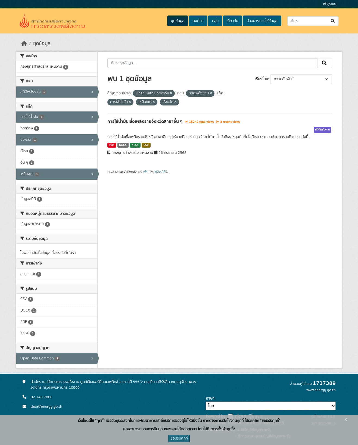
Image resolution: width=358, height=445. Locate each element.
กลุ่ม (215, 21)
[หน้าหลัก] (24, 43)
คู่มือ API (160, 171)
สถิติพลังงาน (322, 130)
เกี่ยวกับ (232, 21)
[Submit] (333, 21)
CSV (146, 145)
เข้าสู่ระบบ (329, 4)
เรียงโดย (261, 79)
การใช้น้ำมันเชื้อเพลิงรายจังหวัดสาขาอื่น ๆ (145, 121)
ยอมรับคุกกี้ (179, 438)
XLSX (135, 145)
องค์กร (198, 21)
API (145, 171)
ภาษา (210, 398)
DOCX (123, 145)
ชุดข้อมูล (177, 21)
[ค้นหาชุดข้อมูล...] (313, 21)
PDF (111, 145)
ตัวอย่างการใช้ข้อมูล (262, 21)
